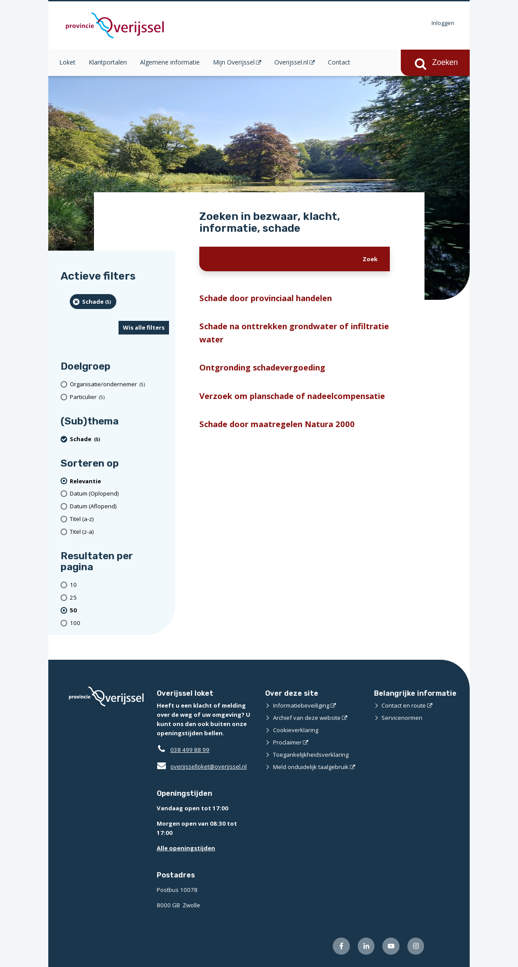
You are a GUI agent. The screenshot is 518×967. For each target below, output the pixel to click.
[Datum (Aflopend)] (119, 506)
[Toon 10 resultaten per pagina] (119, 585)
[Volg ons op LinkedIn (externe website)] (366, 946)
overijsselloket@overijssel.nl (202, 766)
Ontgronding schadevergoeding (262, 367)
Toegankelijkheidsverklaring (311, 755)
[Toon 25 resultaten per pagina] (119, 597)
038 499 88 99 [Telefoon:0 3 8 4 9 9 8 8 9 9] (189, 750)
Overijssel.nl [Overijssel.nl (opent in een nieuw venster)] (291, 62)
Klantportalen (108, 62)
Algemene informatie (170, 62)
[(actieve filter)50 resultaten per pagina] (119, 610)
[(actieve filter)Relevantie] (119, 481)
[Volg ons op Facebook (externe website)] (341, 946)
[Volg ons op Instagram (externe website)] (415, 946)
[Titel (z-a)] (119, 531)
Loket (67, 62)
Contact (339, 62)
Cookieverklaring (295, 730)
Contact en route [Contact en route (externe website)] (403, 705)
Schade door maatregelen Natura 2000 (277, 423)
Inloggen (443, 23)
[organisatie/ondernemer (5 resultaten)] (119, 384)
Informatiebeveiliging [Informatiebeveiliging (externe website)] (301, 705)
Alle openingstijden (186, 848)
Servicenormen (401, 718)
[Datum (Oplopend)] (119, 493)
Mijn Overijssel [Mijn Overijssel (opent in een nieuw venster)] (234, 62)
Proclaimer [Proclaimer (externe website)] (287, 742)
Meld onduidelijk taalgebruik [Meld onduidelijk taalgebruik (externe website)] (311, 767)
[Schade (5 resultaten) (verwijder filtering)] (93, 301)
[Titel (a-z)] (119, 519)
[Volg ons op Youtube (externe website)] (390, 946)
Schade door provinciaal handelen (265, 297)
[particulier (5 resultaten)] (119, 397)
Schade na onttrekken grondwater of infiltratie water (294, 332)
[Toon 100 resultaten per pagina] (119, 623)
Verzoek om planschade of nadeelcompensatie (292, 395)
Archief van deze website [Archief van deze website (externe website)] (307, 718)
